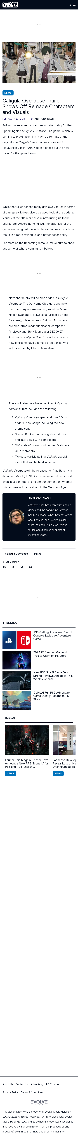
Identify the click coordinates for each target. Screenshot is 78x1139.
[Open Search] (70, 5)
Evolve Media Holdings (58, 1111)
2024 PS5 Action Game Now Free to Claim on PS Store (52, 654)
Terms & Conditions (32, 1092)
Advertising (37, 1084)
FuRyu (38, 553)
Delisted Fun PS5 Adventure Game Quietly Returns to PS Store (51, 696)
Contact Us (22, 1084)
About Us (7, 1084)
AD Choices (52, 1084)
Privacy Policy (10, 1092)
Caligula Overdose (16, 553)
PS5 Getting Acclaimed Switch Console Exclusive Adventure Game (53, 636)
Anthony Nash (44, 118)
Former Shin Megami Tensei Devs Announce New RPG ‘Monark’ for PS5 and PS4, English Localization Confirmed (26, 763)
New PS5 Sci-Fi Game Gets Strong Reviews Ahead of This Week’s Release (53, 676)
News (8, 92)
